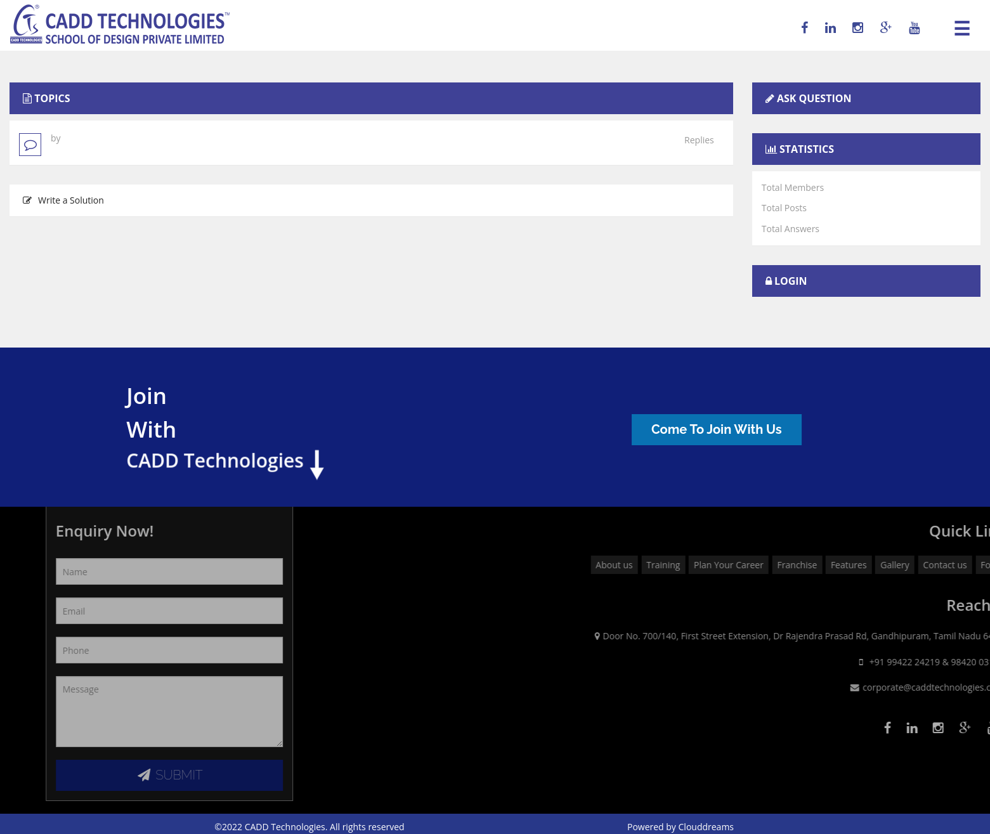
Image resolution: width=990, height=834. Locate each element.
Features (966, 565)
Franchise (915, 565)
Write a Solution (63, 200)
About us (731, 565)
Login (790, 281)
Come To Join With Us (725, 429)
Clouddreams (706, 827)
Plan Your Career (846, 565)
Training (781, 565)
